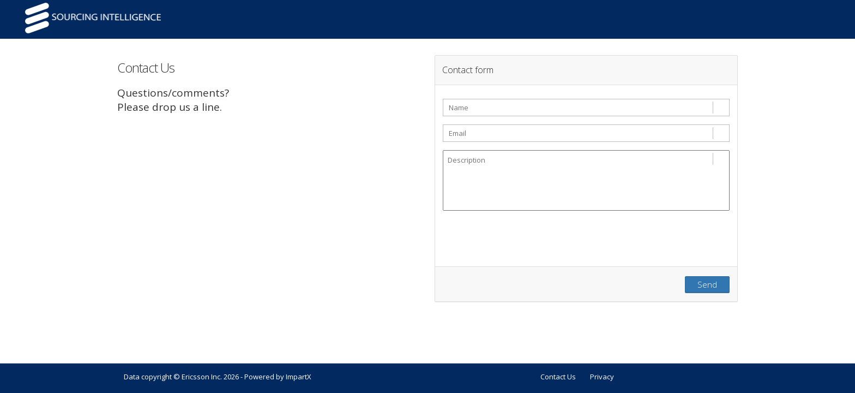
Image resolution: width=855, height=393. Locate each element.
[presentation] (526, 242)
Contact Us (558, 377)
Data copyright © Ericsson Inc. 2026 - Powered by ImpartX (217, 377)
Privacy (602, 377)
